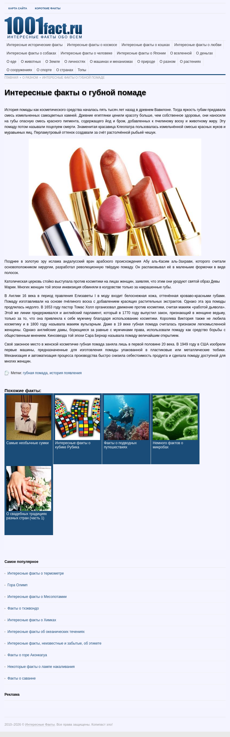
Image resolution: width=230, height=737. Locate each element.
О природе (146, 62)
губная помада (35, 373)
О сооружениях (19, 70)
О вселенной (181, 53)
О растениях (190, 62)
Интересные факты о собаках (31, 53)
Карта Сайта (17, 8)
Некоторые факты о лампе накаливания (41, 667)
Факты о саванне (21, 678)
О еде (11, 62)
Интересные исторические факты (35, 45)
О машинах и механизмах (111, 62)
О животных (31, 62)
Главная (11, 77)
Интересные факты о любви (197, 45)
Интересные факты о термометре (35, 573)
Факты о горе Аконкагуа (27, 655)
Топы (82, 70)
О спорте (44, 70)
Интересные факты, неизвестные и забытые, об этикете (54, 643)
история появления (66, 373)
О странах (64, 70)
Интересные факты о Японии (141, 53)
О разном (167, 62)
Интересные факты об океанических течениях (46, 632)
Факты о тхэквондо (23, 608)
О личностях (74, 62)
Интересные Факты (40, 724)
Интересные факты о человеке (87, 53)
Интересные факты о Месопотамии (37, 597)
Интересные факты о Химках (31, 620)
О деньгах (204, 53)
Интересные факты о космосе (92, 45)
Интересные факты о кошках (146, 45)
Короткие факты (47, 8)
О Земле (53, 62)
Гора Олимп (17, 585)
